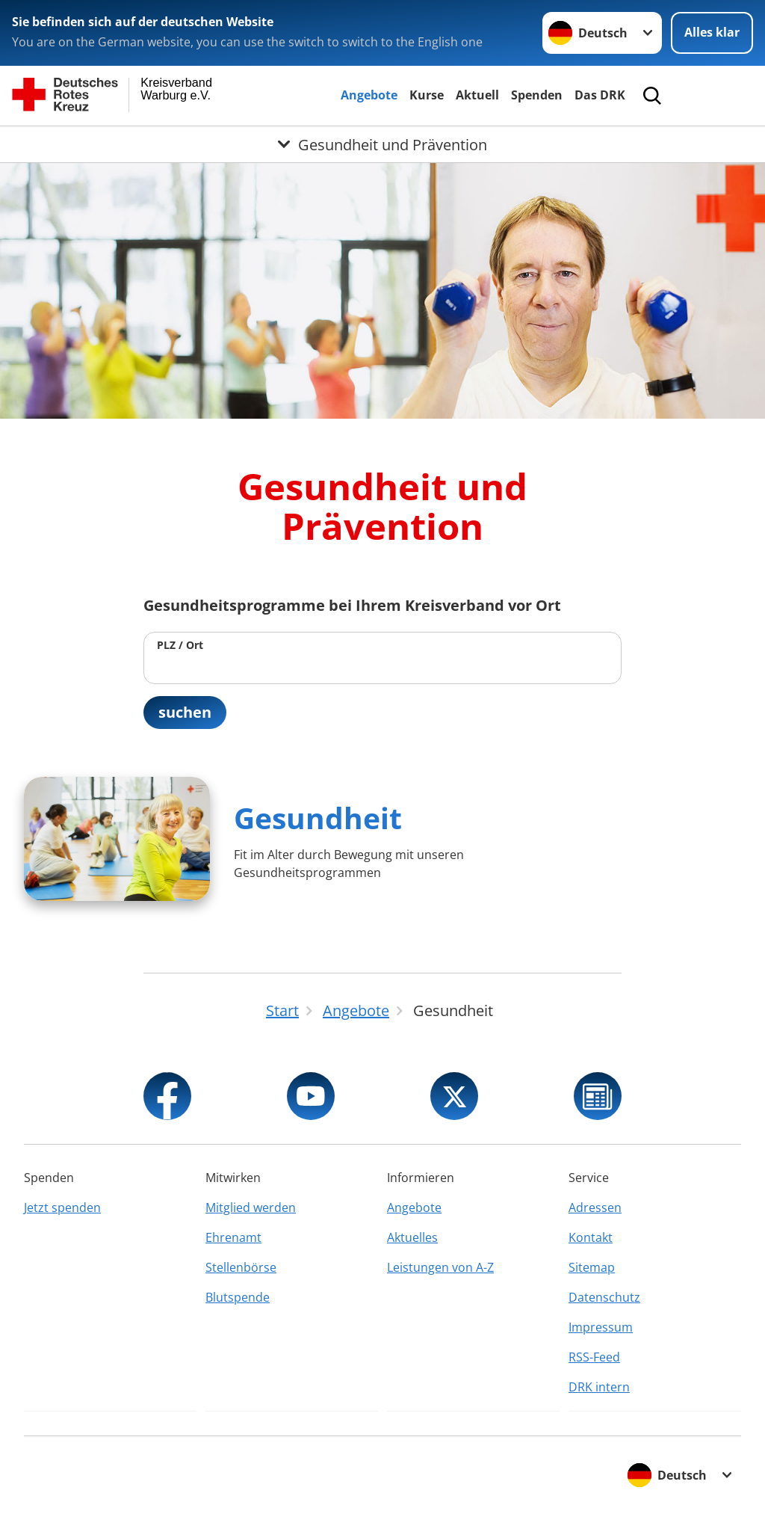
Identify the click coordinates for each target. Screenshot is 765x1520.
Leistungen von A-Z (440, 1267)
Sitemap (592, 1267)
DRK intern (599, 1387)
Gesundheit (318, 817)
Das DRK (599, 95)
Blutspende (237, 1297)
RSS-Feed (594, 1357)
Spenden (537, 95)
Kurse (426, 95)
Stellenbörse (240, 1267)
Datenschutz (604, 1297)
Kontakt (591, 1237)
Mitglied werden (250, 1207)
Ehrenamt (233, 1237)
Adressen (595, 1207)
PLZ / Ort (180, 645)
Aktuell (477, 95)
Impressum (601, 1327)
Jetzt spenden (62, 1207)
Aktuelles (412, 1237)
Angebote (369, 95)
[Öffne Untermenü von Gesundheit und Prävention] (382, 144)
